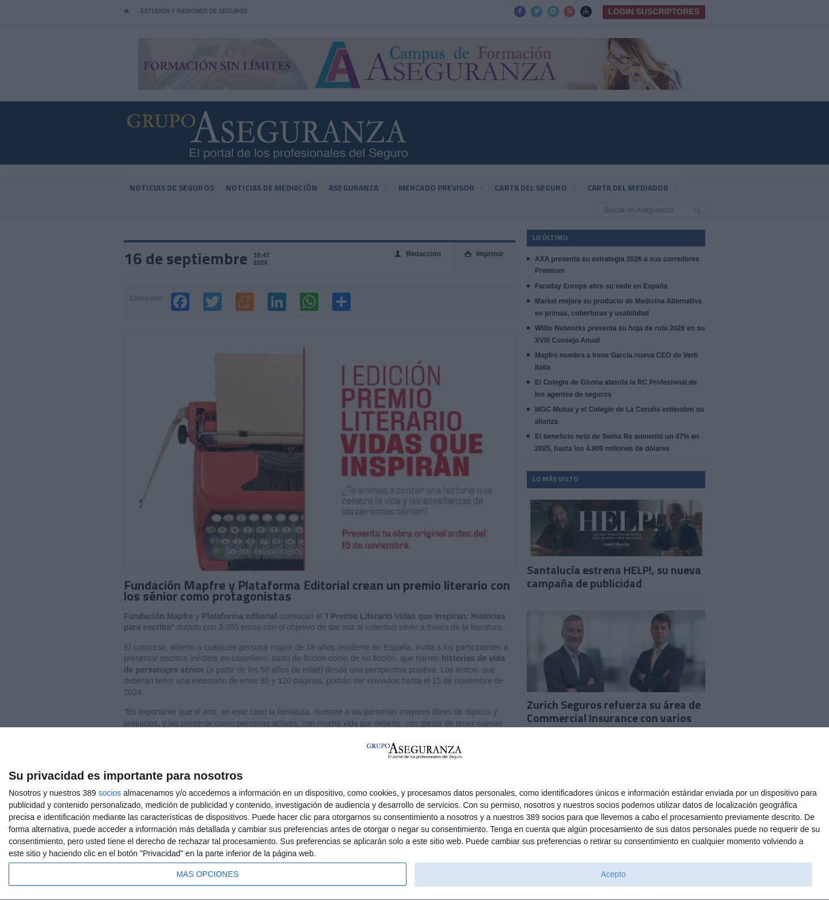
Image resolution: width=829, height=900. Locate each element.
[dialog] (414, 814)
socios (109, 793)
